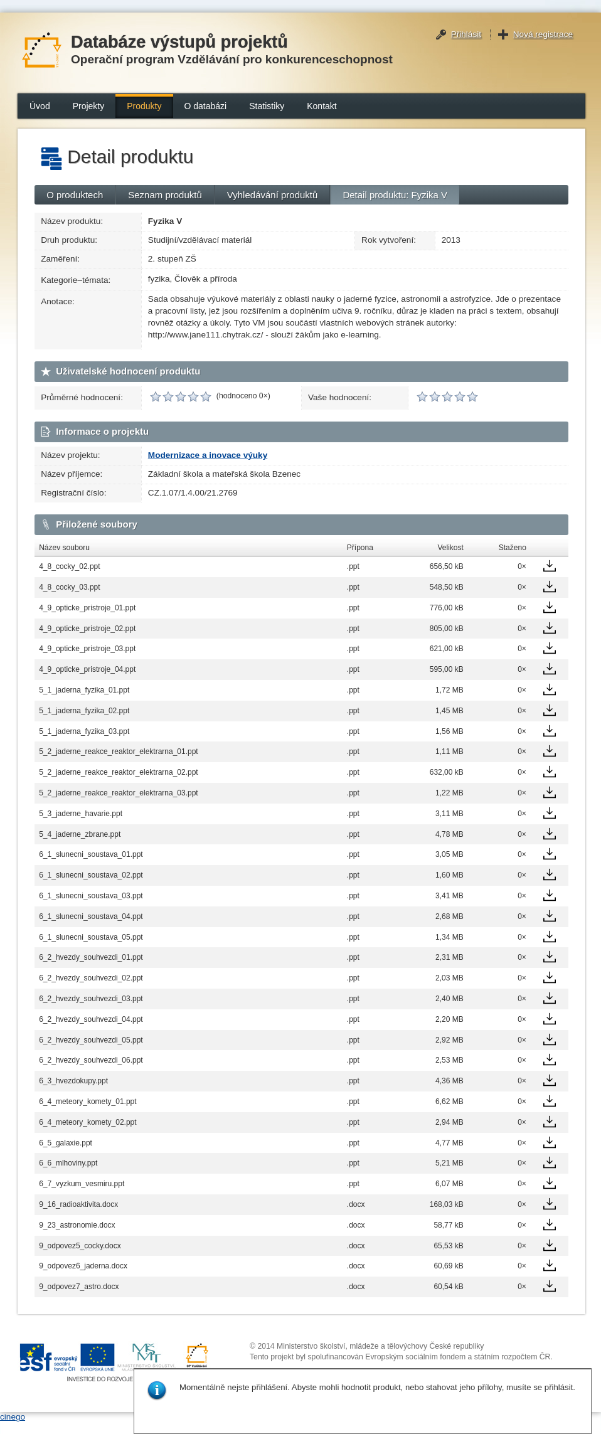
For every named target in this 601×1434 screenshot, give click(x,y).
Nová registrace (543, 34)
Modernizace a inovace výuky (207, 455)
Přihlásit (466, 34)
